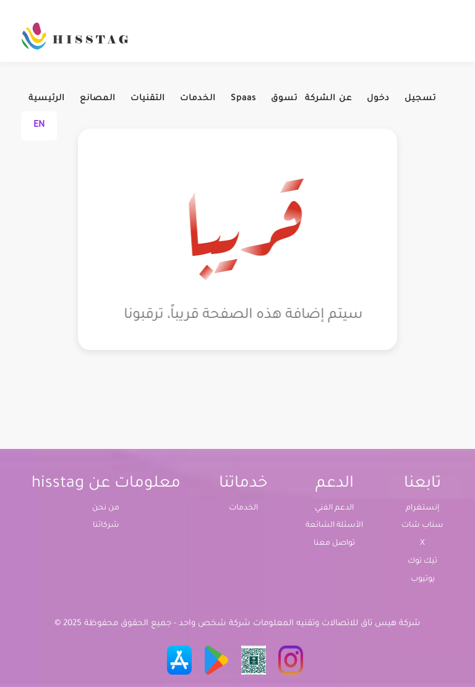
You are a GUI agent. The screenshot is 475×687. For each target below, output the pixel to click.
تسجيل (420, 98)
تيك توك (422, 561)
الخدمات (198, 98)
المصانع (98, 98)
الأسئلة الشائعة (334, 525)
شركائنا (106, 525)
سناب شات (422, 525)
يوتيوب (423, 579)
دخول (378, 98)
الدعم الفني (334, 508)
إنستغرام (422, 508)
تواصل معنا (334, 543)
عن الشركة (328, 98)
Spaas (243, 98)
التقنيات (148, 98)
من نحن (105, 508)
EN (39, 125)
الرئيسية (46, 98)
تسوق (284, 98)
